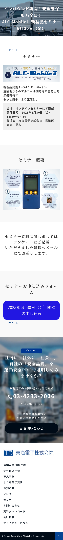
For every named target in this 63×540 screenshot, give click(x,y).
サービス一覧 (11, 470)
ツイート (13, 49)
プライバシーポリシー (17, 523)
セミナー (8, 499)
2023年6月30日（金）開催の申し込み (31, 310)
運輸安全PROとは (14, 465)
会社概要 (8, 517)
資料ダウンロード (14, 511)
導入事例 (8, 476)
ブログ (7, 494)
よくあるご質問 (13, 482)
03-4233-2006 (34, 396)
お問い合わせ (34, 428)
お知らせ (8, 488)
